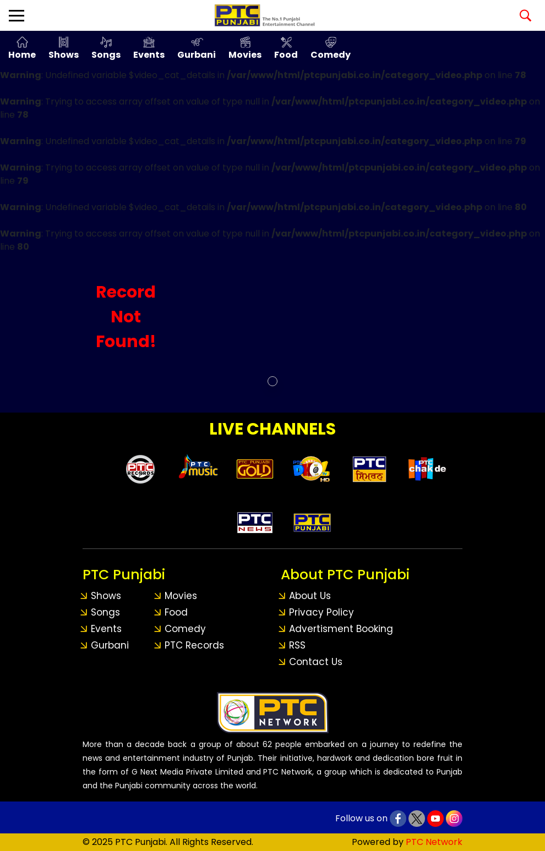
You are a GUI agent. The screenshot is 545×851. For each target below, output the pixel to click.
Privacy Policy (321, 612)
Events (149, 54)
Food (286, 54)
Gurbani (196, 54)
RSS (297, 645)
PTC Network (434, 842)
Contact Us (315, 661)
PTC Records (194, 645)
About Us (310, 595)
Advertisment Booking (341, 628)
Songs (106, 54)
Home (22, 54)
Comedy (330, 54)
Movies (244, 54)
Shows (63, 54)
